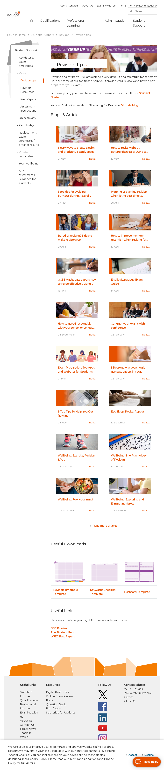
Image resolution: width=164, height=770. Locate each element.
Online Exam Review (59, 696)
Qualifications (29, 700)
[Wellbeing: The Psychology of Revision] (130, 452)
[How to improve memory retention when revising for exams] (130, 233)
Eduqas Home (16, 34)
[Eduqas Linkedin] (102, 717)
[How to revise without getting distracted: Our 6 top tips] (130, 145)
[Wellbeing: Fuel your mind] (77, 496)
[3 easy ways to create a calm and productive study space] (77, 145)
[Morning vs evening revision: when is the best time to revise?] (130, 189)
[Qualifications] (50, 20)
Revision (64, 34)
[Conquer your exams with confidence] (130, 321)
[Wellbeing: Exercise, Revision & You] (77, 452)
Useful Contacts (69, 5)
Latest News (28, 728)
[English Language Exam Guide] (130, 277)
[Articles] (104, 526)
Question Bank (56, 704)
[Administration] (116, 20)
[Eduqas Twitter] (102, 694)
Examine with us (106, 5)
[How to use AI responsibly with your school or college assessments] (77, 321)
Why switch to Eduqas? (143, 5)
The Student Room (63, 632)
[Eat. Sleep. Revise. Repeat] (130, 409)
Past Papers (54, 708)
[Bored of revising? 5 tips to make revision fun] (77, 233)
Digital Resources (57, 692)
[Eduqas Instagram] (102, 738)
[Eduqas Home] (32, 20)
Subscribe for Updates (60, 712)
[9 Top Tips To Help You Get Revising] (77, 409)
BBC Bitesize (59, 628)
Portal (122, 5)
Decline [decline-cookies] (149, 755)
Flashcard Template (137, 592)
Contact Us (27, 724)
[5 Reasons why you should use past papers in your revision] (130, 365)
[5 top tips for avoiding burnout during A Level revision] (77, 189)
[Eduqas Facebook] (102, 706)
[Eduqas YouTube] (102, 727)
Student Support (42, 34)
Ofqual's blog (129, 105)
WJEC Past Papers (63, 636)
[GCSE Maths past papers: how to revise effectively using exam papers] (77, 277)
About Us (87, 5)
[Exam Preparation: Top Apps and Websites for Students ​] (77, 365)
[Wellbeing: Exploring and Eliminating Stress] (130, 496)
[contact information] (140, 693)
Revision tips (83, 34)
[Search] (146, 11)
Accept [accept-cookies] (132, 755)
